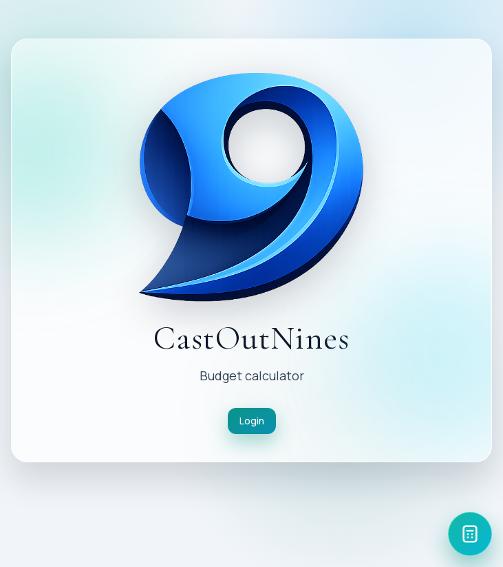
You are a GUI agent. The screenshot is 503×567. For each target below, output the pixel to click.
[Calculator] (470, 534)
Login (251, 420)
